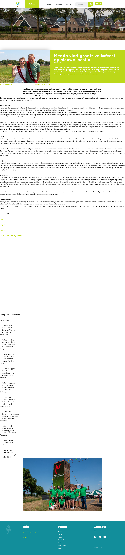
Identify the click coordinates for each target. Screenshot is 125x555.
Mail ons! (32, 4)
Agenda (59, 4)
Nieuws (49, 4)
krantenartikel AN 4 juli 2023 (11, 236)
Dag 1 (2, 219)
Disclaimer (26, 538)
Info (68, 4)
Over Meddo (61, 540)
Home (60, 531)
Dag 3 (2, 230)
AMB (59, 542)
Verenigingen (62, 545)
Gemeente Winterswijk (29, 533)
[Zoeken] (90, 4)
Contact (60, 548)
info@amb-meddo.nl (105, 531)
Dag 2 (2, 225)
